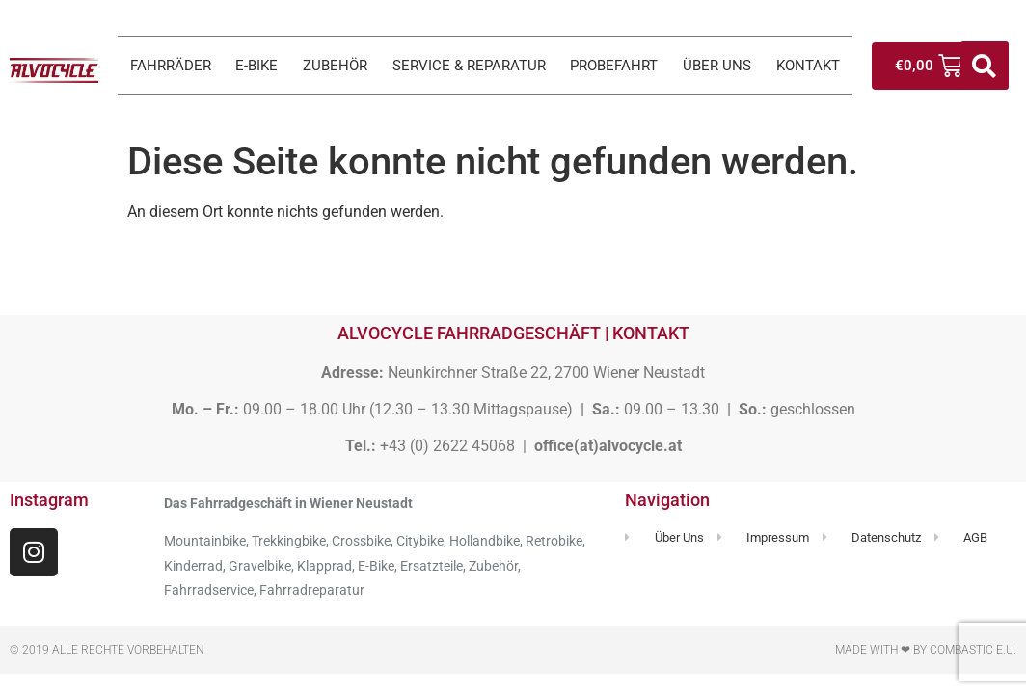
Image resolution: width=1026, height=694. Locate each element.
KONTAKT (808, 65)
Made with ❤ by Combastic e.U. (925, 649)
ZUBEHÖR (335, 65)
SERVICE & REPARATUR (469, 65)
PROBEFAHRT (614, 65)
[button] (984, 65)
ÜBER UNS (717, 65)
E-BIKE (256, 65)
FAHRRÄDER (170, 65)
